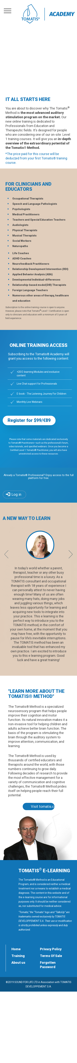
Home (16, 949)
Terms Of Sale (51, 956)
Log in (16, 494)
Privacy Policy (51, 949)
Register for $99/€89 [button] (29, 420)
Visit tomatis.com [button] (42, 806)
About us (18, 962)
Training (18, 956)
